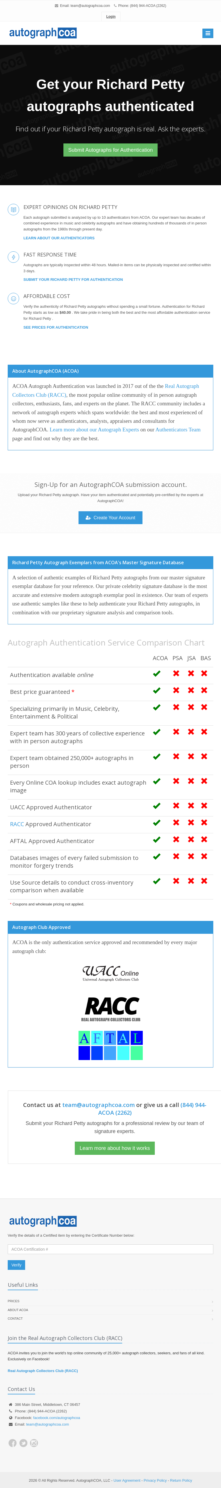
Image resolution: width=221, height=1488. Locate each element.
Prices (13, 1301)
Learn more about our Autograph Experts (94, 430)
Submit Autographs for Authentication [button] (110, 150)
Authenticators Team (177, 430)
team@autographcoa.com (90, 6)
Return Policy (181, 1480)
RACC (17, 824)
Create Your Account (110, 517)
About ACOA (18, 1310)
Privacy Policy (155, 1480)
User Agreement (127, 1480)
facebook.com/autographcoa (56, 1418)
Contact (15, 1318)
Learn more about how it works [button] (115, 1148)
